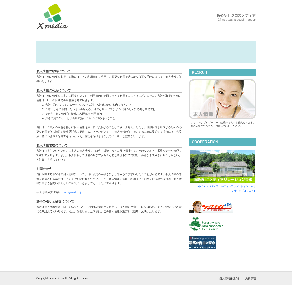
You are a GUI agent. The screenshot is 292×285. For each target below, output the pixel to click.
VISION (148, 29)
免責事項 (250, 278)
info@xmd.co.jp (73, 192)
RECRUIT (195, 29)
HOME (101, 29)
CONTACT (243, 29)
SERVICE (171, 29)
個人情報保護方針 (230, 278)
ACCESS (218, 29)
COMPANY (124, 29)
